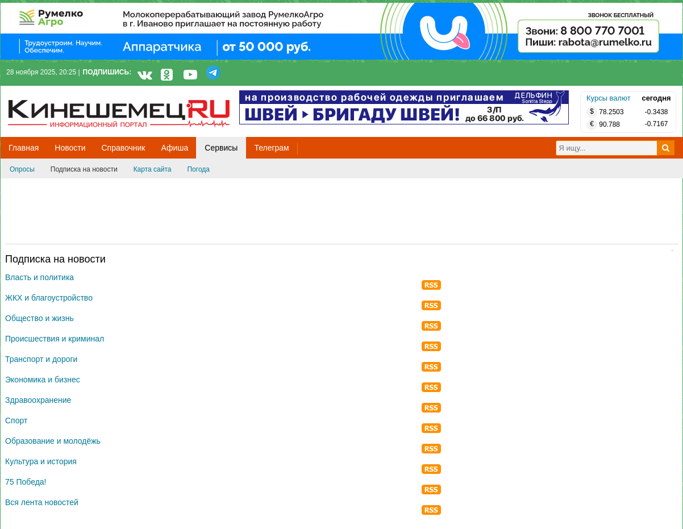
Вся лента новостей (41, 502)
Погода (198, 169)
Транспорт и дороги (41, 359)
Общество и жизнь (39, 318)
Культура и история (41, 461)
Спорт (16, 420)
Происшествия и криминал (54, 338)
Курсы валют (608, 98)
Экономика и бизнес (42, 379)
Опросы (22, 169)
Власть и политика (39, 277)
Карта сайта (153, 169)
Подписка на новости (84, 169)
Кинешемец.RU (50, 92)
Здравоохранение (38, 400)
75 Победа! (26, 481)
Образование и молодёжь (53, 440)
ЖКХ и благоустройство (49, 297)
